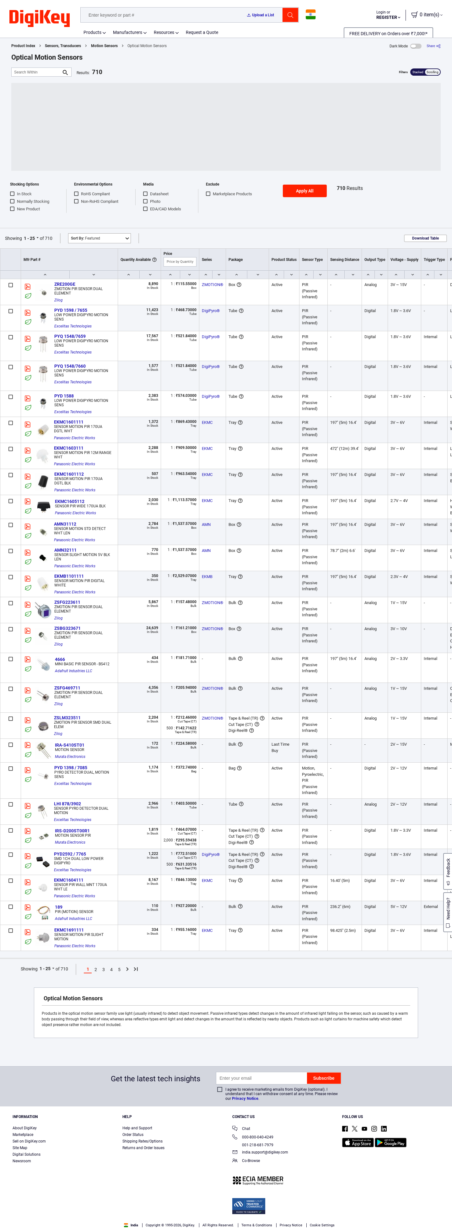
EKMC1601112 (69, 474)
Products (92, 32)
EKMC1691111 (69, 929)
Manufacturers (127, 32)
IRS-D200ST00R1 (72, 830)
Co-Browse (246, 1161)
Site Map (20, 1148)
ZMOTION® (212, 284)
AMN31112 (65, 524)
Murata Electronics (70, 756)
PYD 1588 (64, 395)
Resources (164, 32)
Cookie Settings (322, 1225)
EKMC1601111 (68, 421)
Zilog (58, 300)
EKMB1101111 (69, 576)
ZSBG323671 (67, 628)
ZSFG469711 (67, 687)
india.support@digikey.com (260, 1153)
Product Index (23, 46)
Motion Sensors (104, 46)
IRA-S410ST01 (69, 745)
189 (58, 907)
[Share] (434, 46)
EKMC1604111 (68, 880)
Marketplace (23, 1134)
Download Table (425, 238)
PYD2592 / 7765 (70, 853)
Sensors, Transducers (63, 46)
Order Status (132, 1134)
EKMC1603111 (68, 448)
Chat (241, 1129)
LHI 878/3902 (67, 803)
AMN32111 (65, 550)
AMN (206, 524)
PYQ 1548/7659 (70, 336)
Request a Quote (202, 32)
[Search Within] (36, 72)
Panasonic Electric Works (74, 438)
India (131, 1225)
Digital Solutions (26, 1154)
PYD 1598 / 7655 (70, 310)
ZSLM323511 (67, 717)
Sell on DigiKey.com (29, 1141)
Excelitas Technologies (73, 326)
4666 (60, 659)
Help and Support (137, 1128)
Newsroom (22, 1161)
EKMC (207, 422)
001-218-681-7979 (252, 1145)
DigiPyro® (211, 310)
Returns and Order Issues (143, 1148)
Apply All (305, 190)
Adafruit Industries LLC (73, 671)
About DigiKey (25, 1128)
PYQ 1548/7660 (70, 366)
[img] (39, 19)
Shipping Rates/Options (142, 1141)
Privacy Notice (245, 1098)
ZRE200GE (64, 284)
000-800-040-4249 (252, 1138)
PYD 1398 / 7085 (70, 767)
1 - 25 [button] (29, 238)
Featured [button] (85, 238)
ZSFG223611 (67, 602)
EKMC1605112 (69, 501)
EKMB (207, 576)
